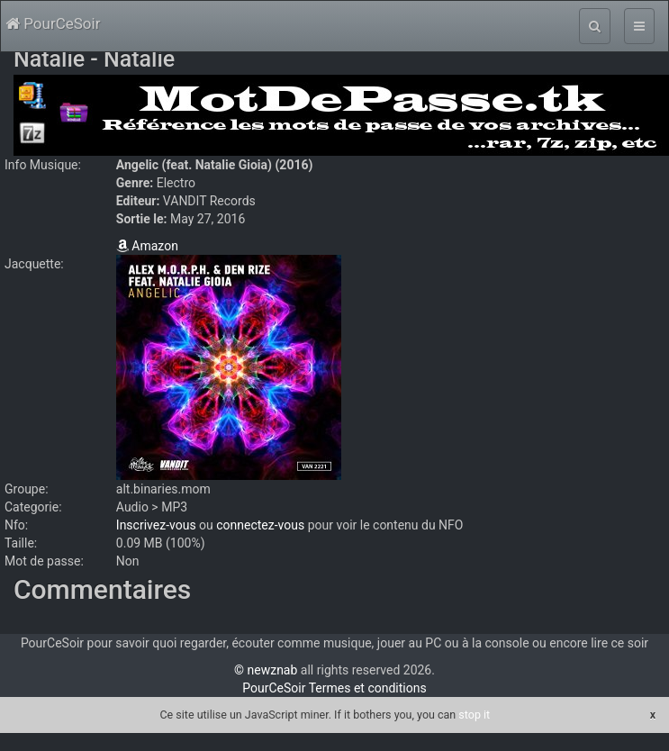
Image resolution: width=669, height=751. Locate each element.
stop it (474, 714)
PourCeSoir (52, 23)
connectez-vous (260, 525)
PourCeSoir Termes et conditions (334, 688)
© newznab (265, 670)
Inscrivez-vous (156, 525)
